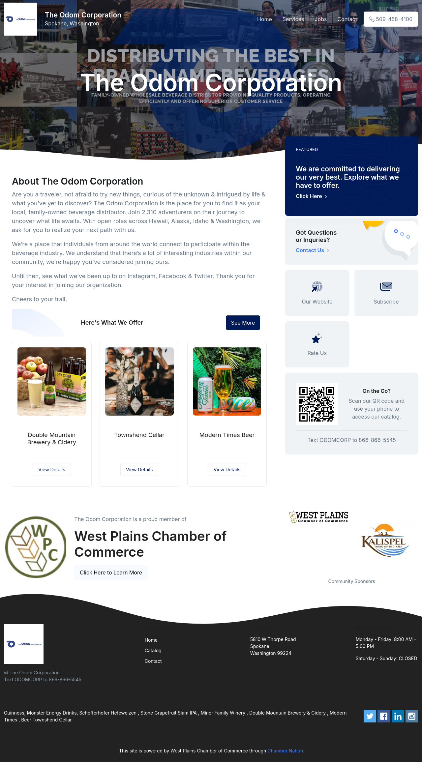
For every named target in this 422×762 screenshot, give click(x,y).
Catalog (153, 650)
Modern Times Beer (227, 434)
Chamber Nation (285, 750)
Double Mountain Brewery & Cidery (51, 438)
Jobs (321, 19)
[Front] (22, 19)
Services (293, 19)
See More (243, 322)
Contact (347, 19)
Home (264, 19)
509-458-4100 (390, 19)
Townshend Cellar (139, 434)
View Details (51, 469)
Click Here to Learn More (111, 572)
